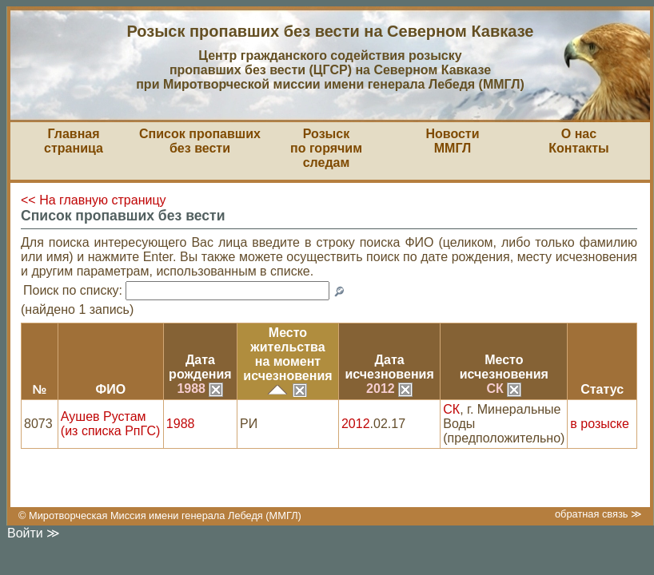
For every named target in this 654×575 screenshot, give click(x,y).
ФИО (111, 389)
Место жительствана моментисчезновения (287, 354)
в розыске (599, 423)
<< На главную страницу (93, 200)
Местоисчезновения (504, 367)
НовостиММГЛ (452, 141)
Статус (602, 389)
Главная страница (73, 141)
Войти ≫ (33, 533)
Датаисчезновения (389, 367)
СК (503, 388)
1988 (200, 388)
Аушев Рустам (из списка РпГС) (111, 424)
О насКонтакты (578, 141)
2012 (389, 388)
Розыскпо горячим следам (326, 148)
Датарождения (200, 367)
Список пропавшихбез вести (200, 141)
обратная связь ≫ (598, 514)
